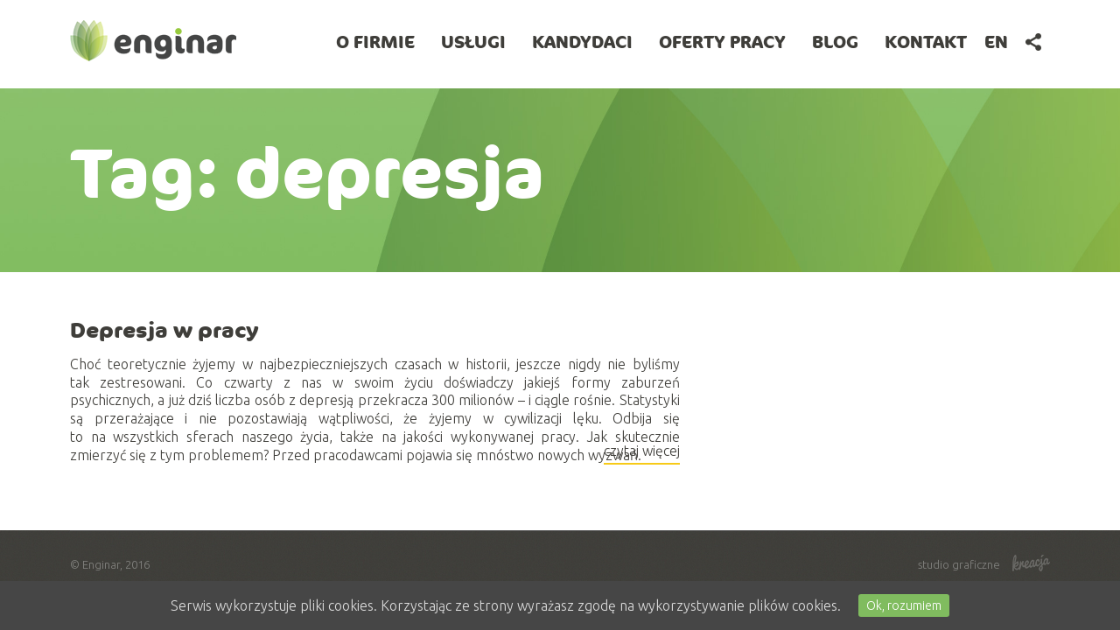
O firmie (375, 41)
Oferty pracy (722, 41)
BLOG (835, 41)
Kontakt (926, 41)
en (996, 41)
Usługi (473, 41)
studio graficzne (984, 564)
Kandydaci (582, 41)
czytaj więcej (642, 453)
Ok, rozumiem (904, 605)
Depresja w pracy (164, 330)
